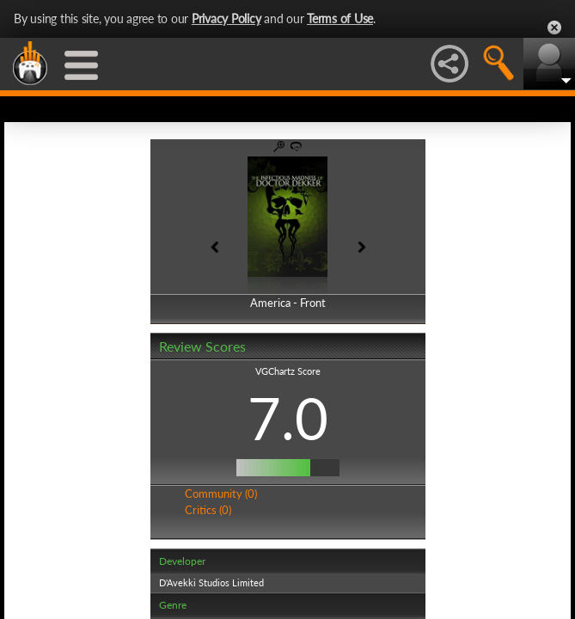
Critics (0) (208, 510)
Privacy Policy (226, 18)
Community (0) (221, 493)
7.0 (288, 417)
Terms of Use (340, 18)
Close (554, 27)
